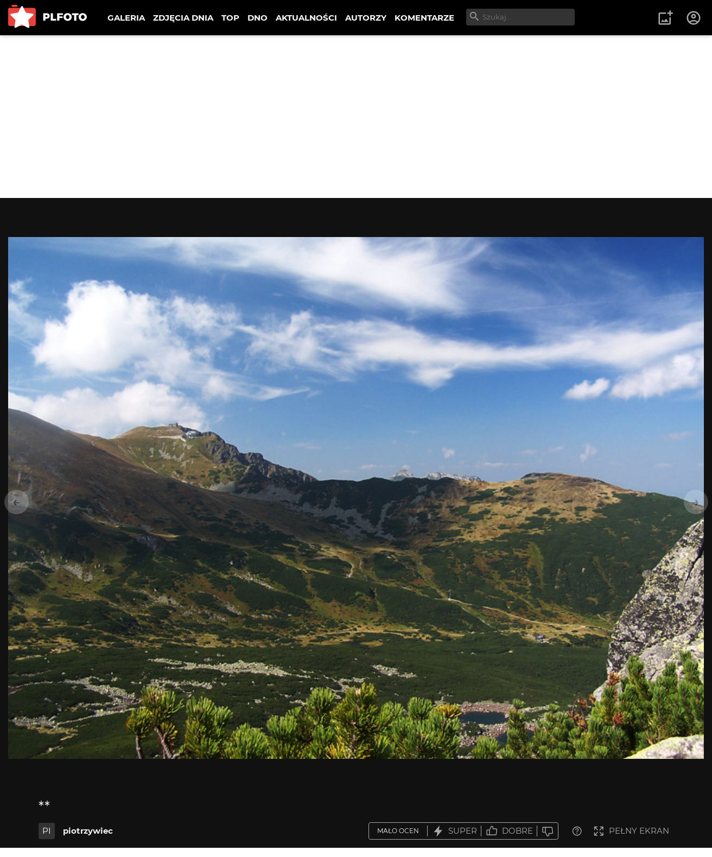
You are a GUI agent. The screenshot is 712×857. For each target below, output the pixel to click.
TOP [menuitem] (230, 17)
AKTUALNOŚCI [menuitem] (306, 17)
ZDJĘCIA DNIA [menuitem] (183, 17)
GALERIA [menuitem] (126, 17)
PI (46, 831)
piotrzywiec (88, 831)
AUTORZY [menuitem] (365, 17)
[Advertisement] (356, 117)
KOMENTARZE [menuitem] (424, 17)
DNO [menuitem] (257, 17)
